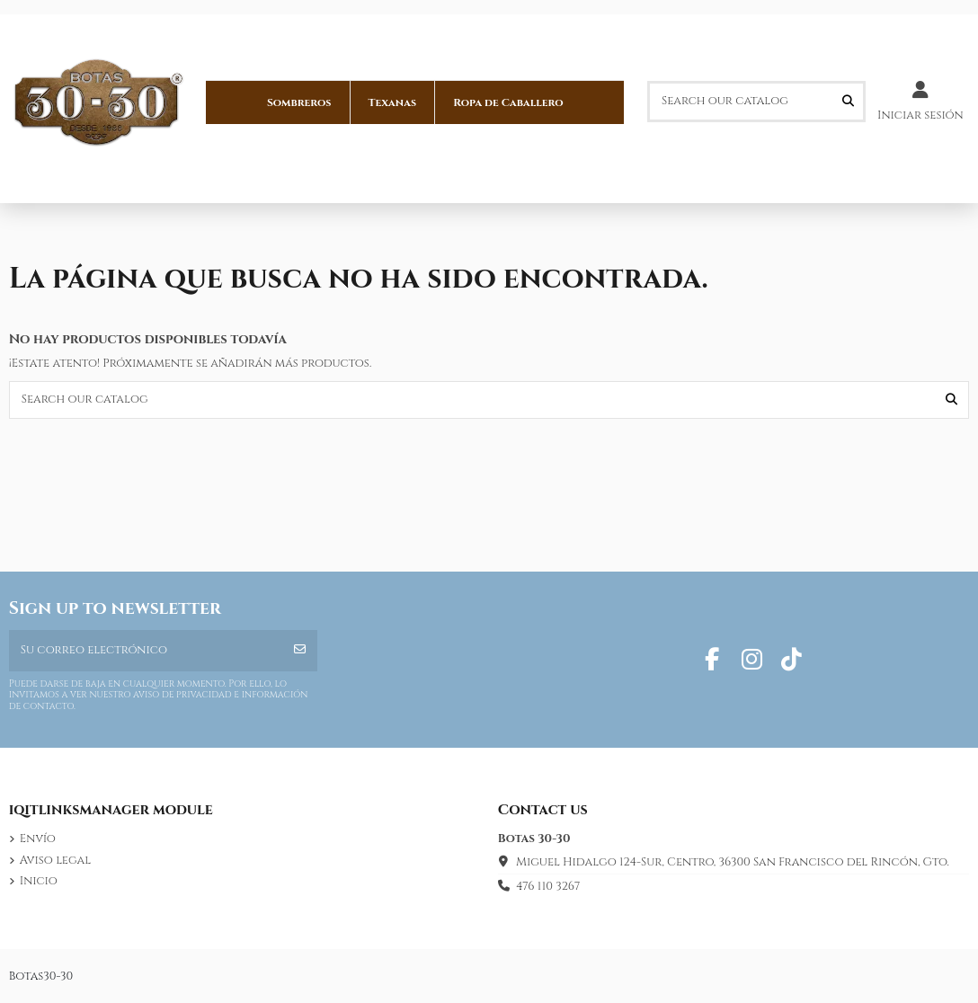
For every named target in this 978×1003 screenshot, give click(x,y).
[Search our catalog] (848, 101)
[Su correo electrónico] (146, 650)
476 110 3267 (548, 886)
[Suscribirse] (299, 650)
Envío (38, 838)
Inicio (39, 881)
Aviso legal (55, 860)
